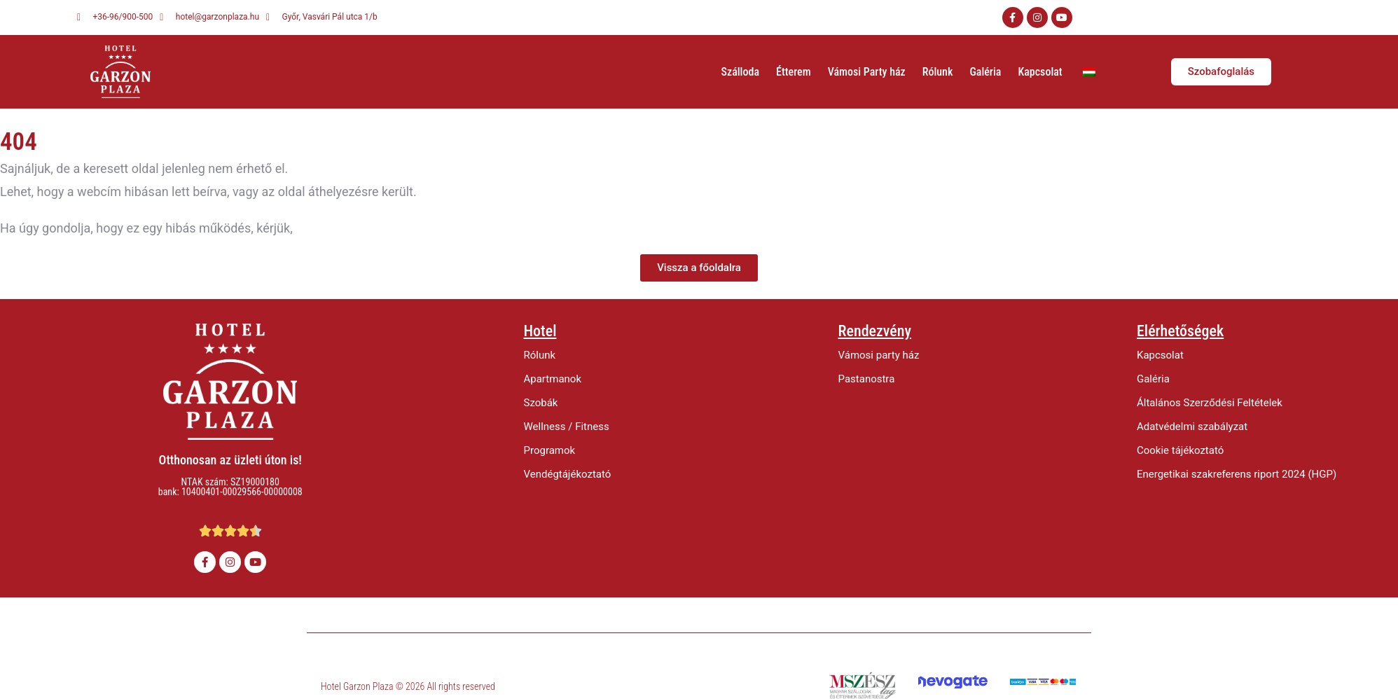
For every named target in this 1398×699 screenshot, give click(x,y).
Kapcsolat (1040, 71)
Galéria (985, 71)
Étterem (793, 71)
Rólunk (937, 71)
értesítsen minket (344, 228)
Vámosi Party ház (867, 71)
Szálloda (740, 71)
